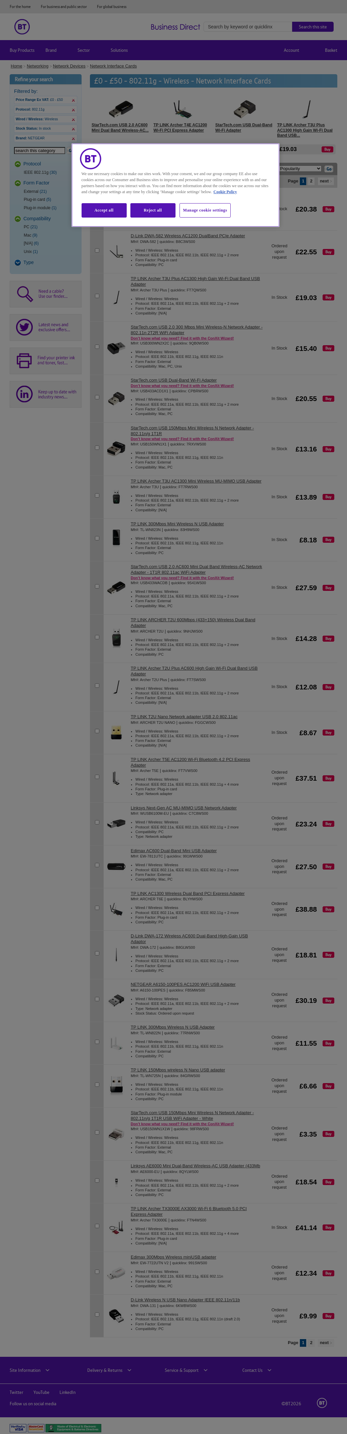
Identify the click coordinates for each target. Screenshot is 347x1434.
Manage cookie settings (205, 210)
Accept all (104, 210)
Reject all (153, 210)
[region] (176, 185)
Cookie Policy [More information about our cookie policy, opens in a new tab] (225, 191)
